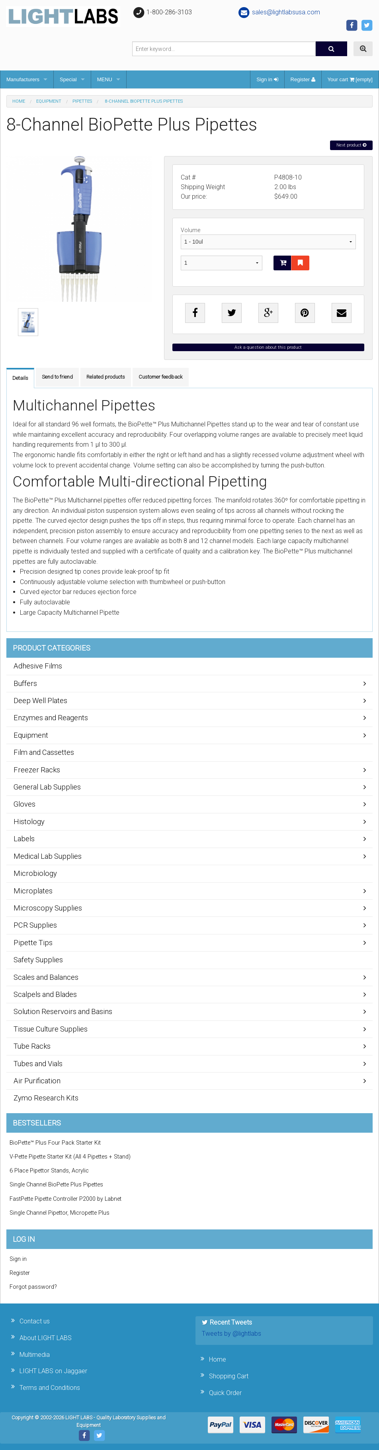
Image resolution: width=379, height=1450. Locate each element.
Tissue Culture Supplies (51, 1029)
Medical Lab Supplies (48, 856)
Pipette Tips (33, 942)
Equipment (48, 101)
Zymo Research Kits (46, 1098)
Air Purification (37, 1081)
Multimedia (35, 1354)
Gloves (24, 804)
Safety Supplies (38, 960)
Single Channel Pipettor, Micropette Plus (59, 1213)
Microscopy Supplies (48, 908)
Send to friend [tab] (57, 377)
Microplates (33, 891)
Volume (268, 238)
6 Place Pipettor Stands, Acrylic (49, 1170)
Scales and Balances (46, 977)
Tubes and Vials (38, 1063)
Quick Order (225, 1393)
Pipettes (82, 101)
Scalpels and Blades (45, 994)
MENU (104, 79)
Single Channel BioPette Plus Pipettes (56, 1184)
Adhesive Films (38, 666)
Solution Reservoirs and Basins (63, 1011)
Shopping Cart (228, 1376)
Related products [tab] (105, 377)
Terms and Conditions (50, 1387)
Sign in (267, 79)
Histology (29, 821)
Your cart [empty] (350, 79)
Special (68, 79)
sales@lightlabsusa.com (279, 12)
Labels (24, 838)
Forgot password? (33, 1287)
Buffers (25, 683)
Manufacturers (22, 79)
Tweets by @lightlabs (231, 1333)
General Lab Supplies (47, 787)
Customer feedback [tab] (161, 377)
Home (18, 101)
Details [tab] (20, 378)
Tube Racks (32, 1046)
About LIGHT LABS (46, 1338)
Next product (351, 145)
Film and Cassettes (44, 752)
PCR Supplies (35, 925)
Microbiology (35, 873)
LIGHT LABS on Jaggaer (53, 1371)
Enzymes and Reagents (51, 717)
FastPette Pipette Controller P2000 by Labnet (65, 1199)
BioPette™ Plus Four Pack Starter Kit (55, 1142)
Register (303, 79)
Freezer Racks (37, 770)
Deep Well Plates (40, 700)
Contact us (35, 1321)
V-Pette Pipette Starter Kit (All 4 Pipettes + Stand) (70, 1156)
